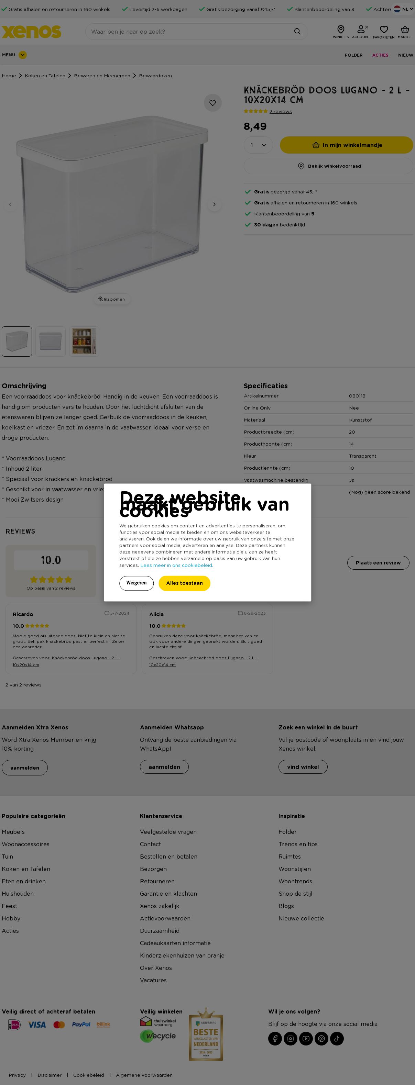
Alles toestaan (184, 583)
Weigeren (137, 583)
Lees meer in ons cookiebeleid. (176, 565)
